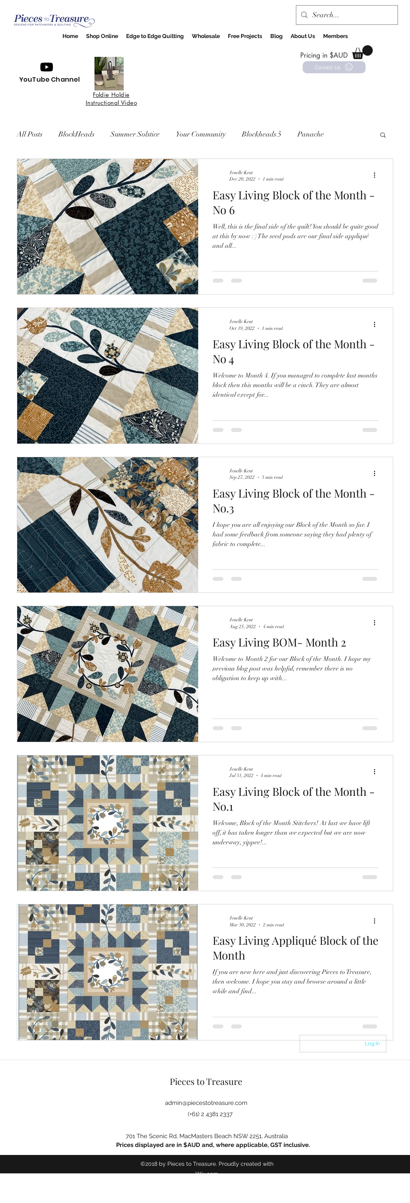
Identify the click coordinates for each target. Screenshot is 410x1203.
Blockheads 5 (261, 134)
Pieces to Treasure (206, 1081)
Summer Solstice (135, 134)
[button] (362, 52)
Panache (310, 134)
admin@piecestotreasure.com (206, 1103)
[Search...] (346, 15)
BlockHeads (76, 134)
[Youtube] (46, 67)
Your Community (201, 134)
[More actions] (377, 175)
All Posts (29, 134)
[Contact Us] (334, 67)
